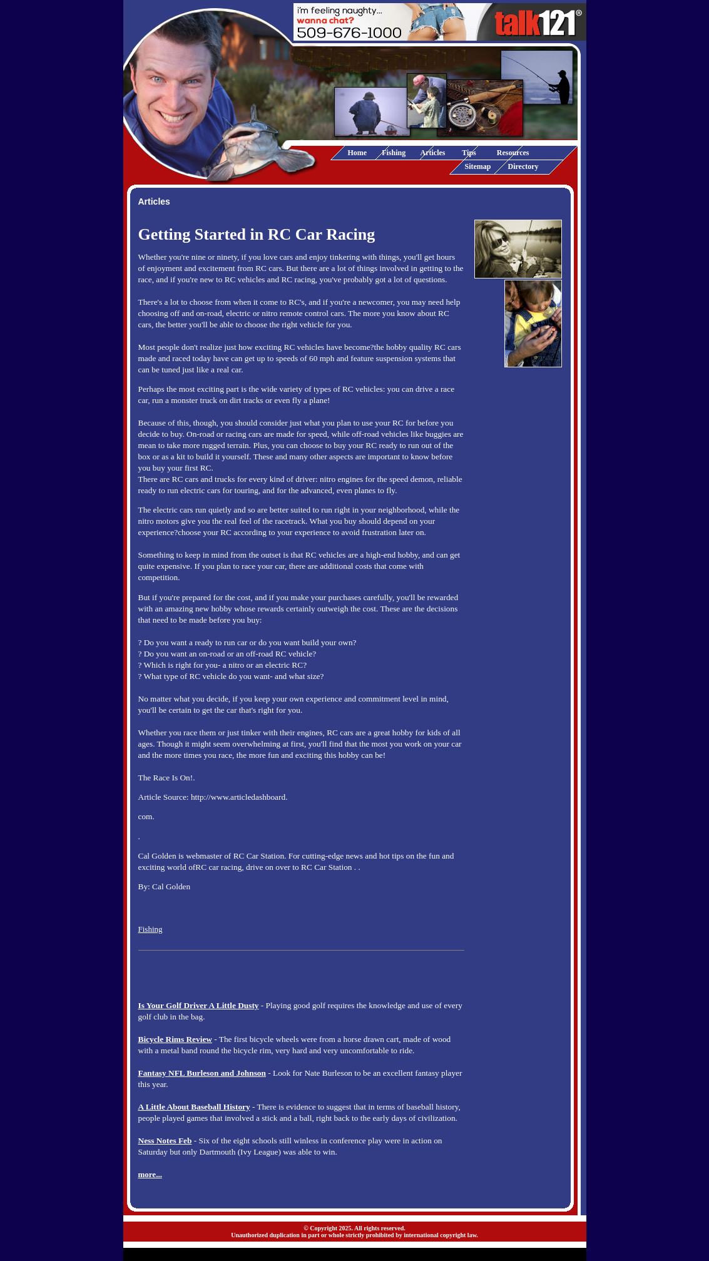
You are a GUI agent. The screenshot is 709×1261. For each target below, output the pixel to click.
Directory (523, 166)
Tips (469, 152)
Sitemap (478, 166)
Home (357, 152)
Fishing (394, 152)
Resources (513, 152)
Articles (433, 152)
